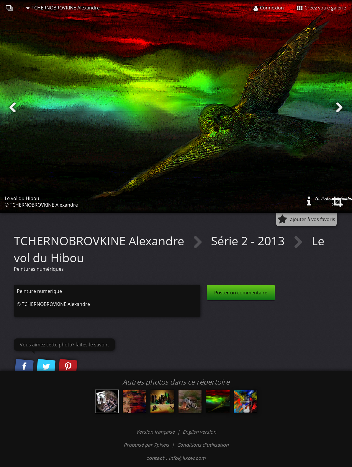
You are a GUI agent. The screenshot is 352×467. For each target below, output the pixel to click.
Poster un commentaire (240, 292)
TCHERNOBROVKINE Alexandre (63, 7)
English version (199, 432)
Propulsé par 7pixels (146, 445)
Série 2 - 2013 (249, 241)
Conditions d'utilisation (203, 445)
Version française (156, 432)
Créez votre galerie (321, 7)
